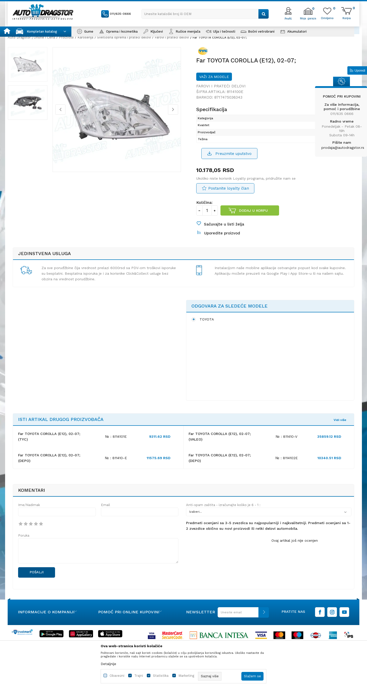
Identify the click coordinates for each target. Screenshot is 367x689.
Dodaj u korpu (253, 216)
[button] (205, 14)
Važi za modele (214, 82)
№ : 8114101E (116, 448)
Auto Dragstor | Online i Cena (31, 37)
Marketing (186, 676)
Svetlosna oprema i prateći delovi (124, 37)
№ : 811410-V (286, 448)
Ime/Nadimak (29, 516)
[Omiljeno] (327, 18)
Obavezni (117, 676)
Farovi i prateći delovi (172, 37)
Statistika (160, 676)
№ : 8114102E (287, 469)
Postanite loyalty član (228, 194)
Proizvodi (66, 37)
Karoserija (85, 37)
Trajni (138, 676)
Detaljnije (108, 664)
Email (105, 516)
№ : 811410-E (116, 469)
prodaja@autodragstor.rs (342, 147)
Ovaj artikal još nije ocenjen (294, 552)
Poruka (23, 547)
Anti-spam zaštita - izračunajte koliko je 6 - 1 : (223, 516)
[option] (32, 68)
